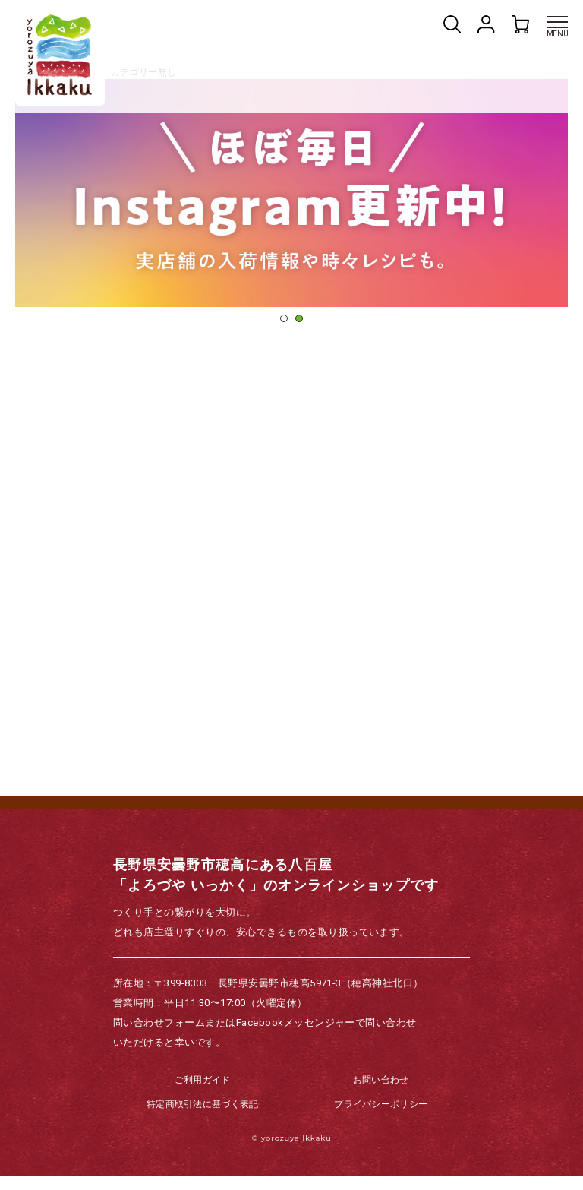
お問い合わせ (381, 1094)
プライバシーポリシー (380, 1118)
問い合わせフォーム (159, 1037)
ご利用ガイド (203, 1094)
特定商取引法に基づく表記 (203, 1118)
